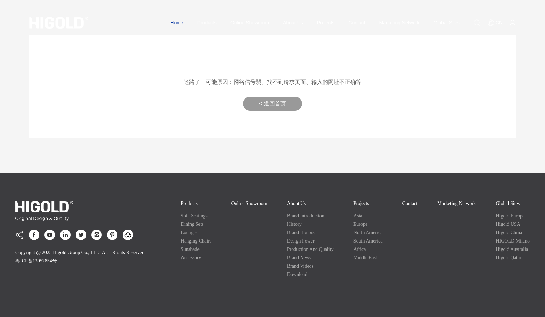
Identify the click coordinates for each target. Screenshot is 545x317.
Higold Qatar (508, 257)
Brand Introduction (305, 216)
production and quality (310, 249)
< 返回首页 (272, 103)
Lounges (189, 232)
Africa (359, 249)
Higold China (509, 232)
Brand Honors (301, 232)
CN (495, 22)
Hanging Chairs (196, 241)
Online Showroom (249, 22)
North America (368, 232)
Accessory (191, 257)
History (294, 224)
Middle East (365, 257)
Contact (356, 22)
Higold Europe (510, 216)
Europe (360, 224)
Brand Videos (300, 266)
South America (368, 241)
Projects (326, 22)
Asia (358, 216)
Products (207, 22)
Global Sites (446, 22)
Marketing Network (399, 22)
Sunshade (190, 249)
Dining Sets (192, 224)
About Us (293, 22)
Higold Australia (512, 249)
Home (176, 22)
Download (297, 274)
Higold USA (508, 224)
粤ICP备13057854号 (36, 260)
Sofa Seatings (194, 216)
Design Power (301, 241)
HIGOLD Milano (513, 241)
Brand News (299, 257)
